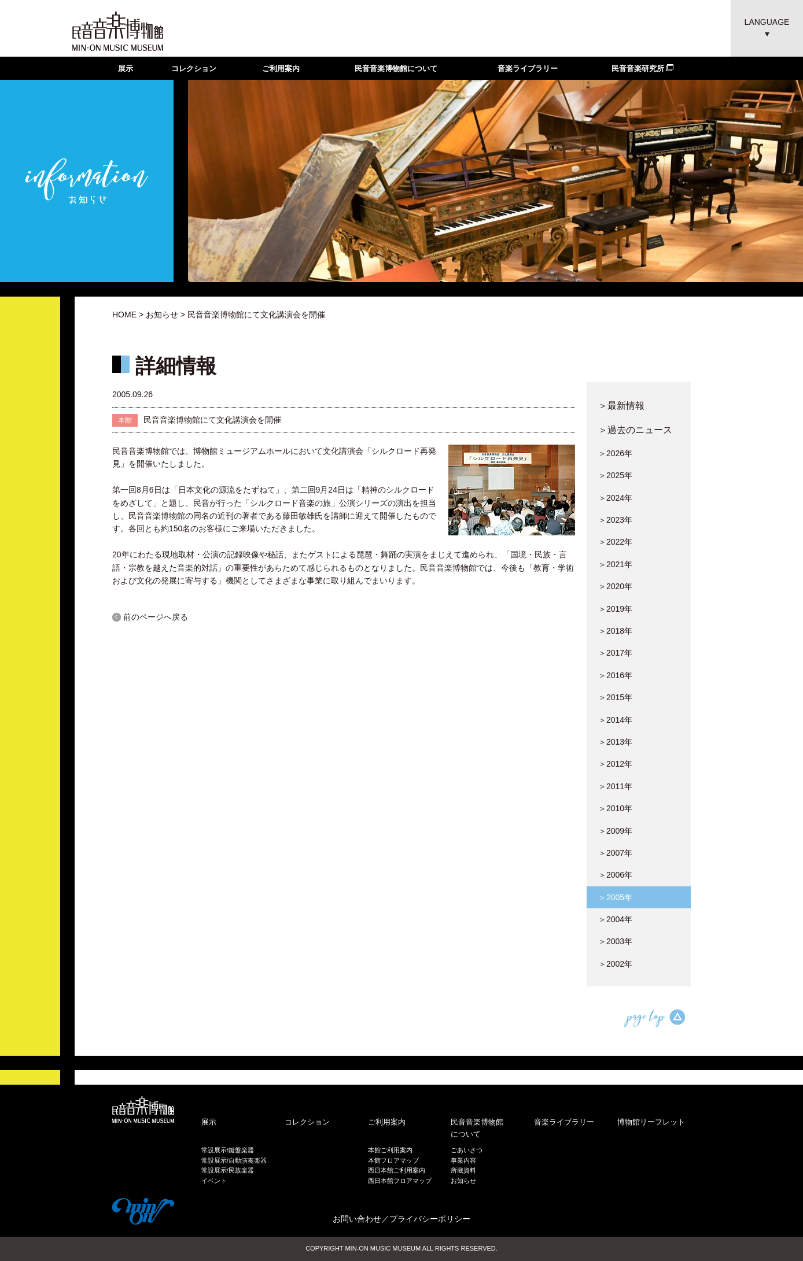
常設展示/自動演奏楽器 (234, 1160)
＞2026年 (615, 453)
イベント (214, 1180)
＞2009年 (615, 830)
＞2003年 (615, 941)
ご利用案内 (281, 68)
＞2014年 (615, 719)
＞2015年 (615, 697)
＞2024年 (615, 497)
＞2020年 (615, 586)
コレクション (193, 68)
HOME (124, 314)
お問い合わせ (357, 1218)
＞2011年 (615, 786)
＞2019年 (615, 608)
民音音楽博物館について (396, 68)
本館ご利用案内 (390, 1150)
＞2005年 (615, 897)
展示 (125, 68)
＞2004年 (615, 919)
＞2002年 (615, 963)
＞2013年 (615, 741)
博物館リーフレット (651, 1122)
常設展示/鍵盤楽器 (227, 1150)
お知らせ (162, 314)
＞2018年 (615, 630)
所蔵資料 (463, 1170)
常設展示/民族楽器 (227, 1170)
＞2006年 (615, 874)
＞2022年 (615, 541)
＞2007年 (615, 852)
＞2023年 (615, 519)
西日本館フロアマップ (400, 1180)
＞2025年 (615, 475)
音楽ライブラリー (528, 68)
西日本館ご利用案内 (396, 1170)
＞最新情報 (621, 405)
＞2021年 (615, 564)
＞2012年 (615, 763)
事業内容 (463, 1160)
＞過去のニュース (635, 429)
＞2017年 (615, 652)
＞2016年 (615, 675)
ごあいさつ (466, 1150)
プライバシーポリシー (429, 1218)
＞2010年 (615, 808)
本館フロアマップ (393, 1160)
